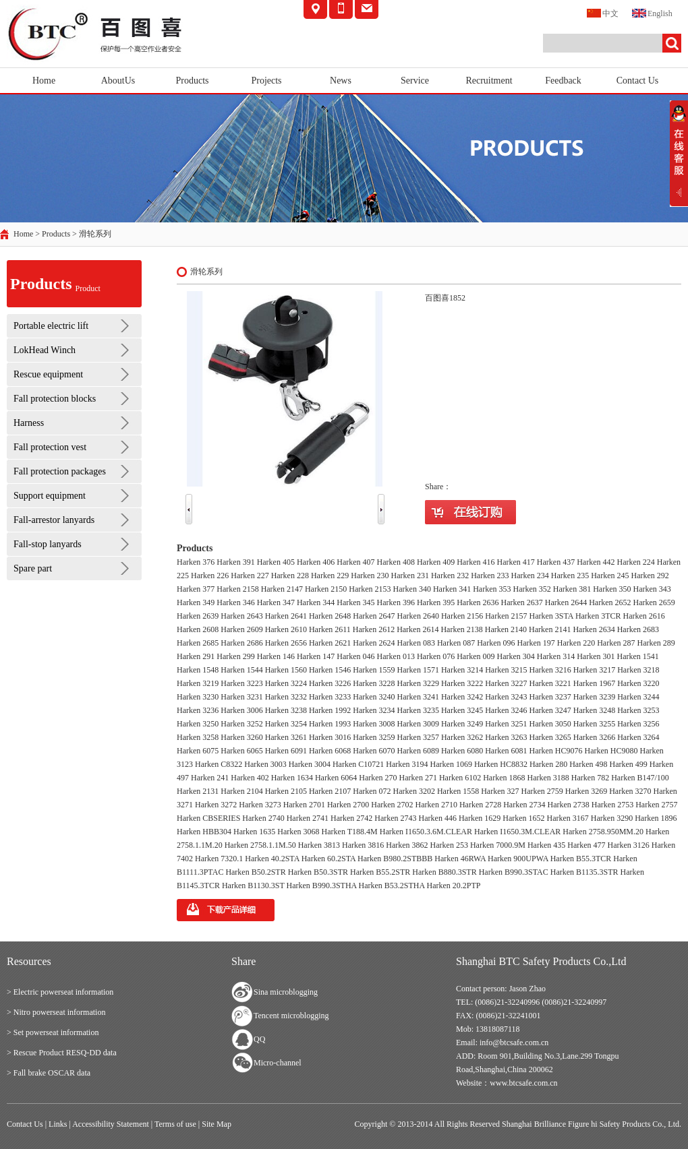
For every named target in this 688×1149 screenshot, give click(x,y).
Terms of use (175, 1124)
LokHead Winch (44, 350)
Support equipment (49, 496)
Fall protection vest (49, 447)
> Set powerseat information (52, 1032)
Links (58, 1124)
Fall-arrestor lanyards (53, 520)
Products (192, 80)
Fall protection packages (59, 471)
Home (43, 80)
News (340, 80)
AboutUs (118, 80)
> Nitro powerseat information (56, 1012)
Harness (28, 423)
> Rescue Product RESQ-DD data (62, 1052)
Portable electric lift (50, 326)
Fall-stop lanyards (47, 544)
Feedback (563, 80)
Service (415, 80)
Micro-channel (278, 1062)
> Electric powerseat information (60, 992)
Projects (266, 80)
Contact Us (638, 80)
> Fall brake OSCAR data (48, 1073)
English (652, 12)
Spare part (32, 568)
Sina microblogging (286, 992)
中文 (603, 12)
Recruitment (488, 80)
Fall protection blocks (54, 399)
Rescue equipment (48, 374)
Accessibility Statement (110, 1124)
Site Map (216, 1124)
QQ (259, 1039)
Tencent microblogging (291, 1015)
